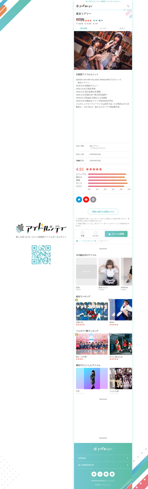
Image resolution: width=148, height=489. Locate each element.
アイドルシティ (105, 485)
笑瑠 (78, 287)
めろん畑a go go (116, 357)
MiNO (112, 322)
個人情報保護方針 (86, 465)
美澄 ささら (103, 287)
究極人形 (79, 322)
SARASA (124, 287)
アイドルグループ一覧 (89, 241)
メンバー (103, 28)
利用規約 (82, 458)
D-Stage (123, 289)
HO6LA (78, 289)
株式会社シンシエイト (107, 481)
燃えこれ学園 (81, 357)
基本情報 (83, 28)
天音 (78, 391)
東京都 (79, 24)
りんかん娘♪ (114, 391)
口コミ (122, 28)
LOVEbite (101, 289)
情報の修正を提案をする (103, 212)
